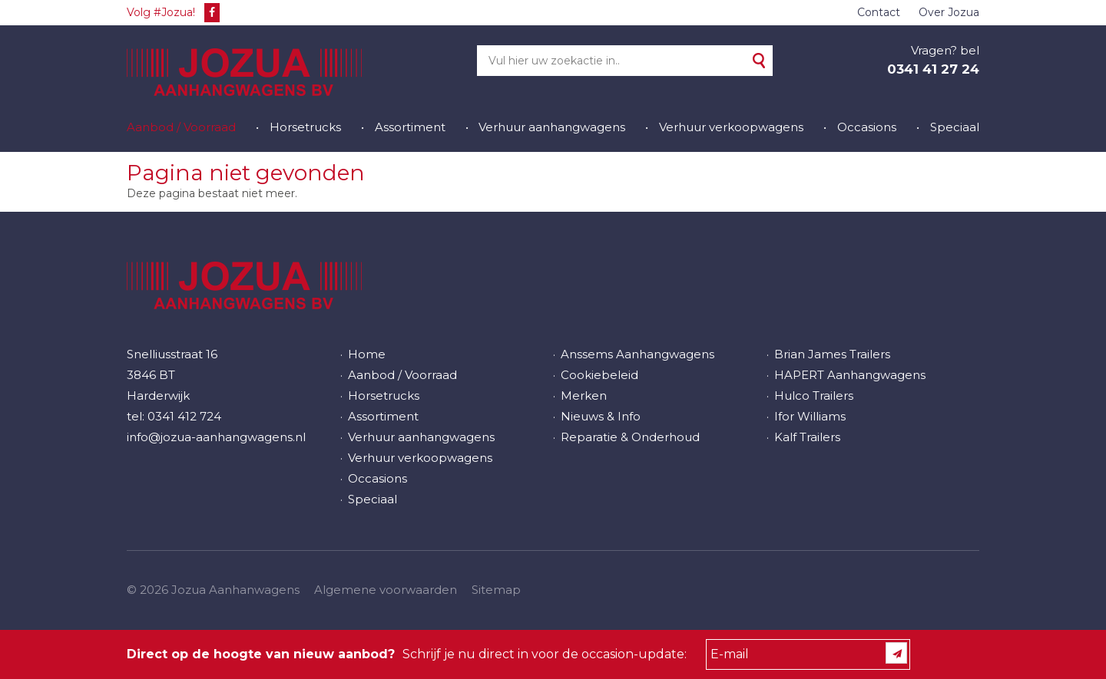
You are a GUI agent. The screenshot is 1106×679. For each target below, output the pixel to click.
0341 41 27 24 (933, 69)
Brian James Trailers (832, 354)
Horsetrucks (305, 127)
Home (367, 354)
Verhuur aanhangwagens (551, 127)
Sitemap (496, 589)
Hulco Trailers (813, 395)
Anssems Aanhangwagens (637, 354)
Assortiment (410, 127)
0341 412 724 (184, 416)
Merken (584, 395)
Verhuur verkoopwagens (731, 127)
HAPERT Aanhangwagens (850, 375)
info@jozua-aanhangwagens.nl (216, 437)
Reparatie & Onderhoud (630, 437)
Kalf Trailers (807, 437)
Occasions (866, 127)
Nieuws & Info (601, 416)
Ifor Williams (810, 416)
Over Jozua (949, 12)
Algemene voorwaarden (385, 589)
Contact (878, 12)
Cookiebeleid (599, 375)
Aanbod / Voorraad (181, 127)
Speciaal (954, 127)
